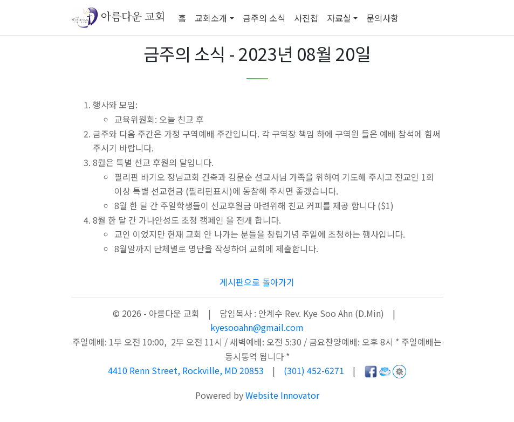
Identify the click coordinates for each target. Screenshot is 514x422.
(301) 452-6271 (314, 370)
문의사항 (382, 17)
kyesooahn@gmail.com (257, 327)
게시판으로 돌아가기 (257, 281)
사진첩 (306, 17)
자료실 (339, 17)
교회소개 (211, 17)
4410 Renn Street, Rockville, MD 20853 (187, 370)
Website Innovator (282, 395)
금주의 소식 (264, 17)
